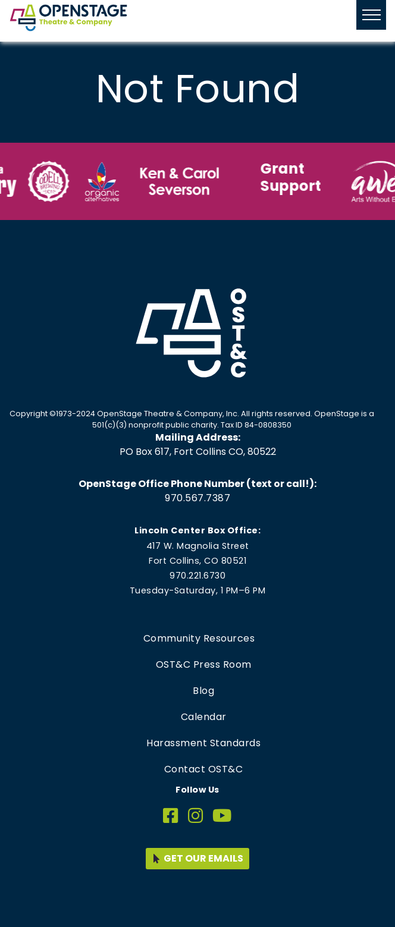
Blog (203, 690)
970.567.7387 (197, 498)
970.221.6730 (197, 576)
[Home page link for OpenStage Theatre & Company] (68, 18)
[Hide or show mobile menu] (371, 15)
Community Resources (199, 638)
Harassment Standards (203, 743)
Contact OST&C (203, 769)
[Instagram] (195, 816)
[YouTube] (222, 816)
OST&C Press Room (204, 664)
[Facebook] (170, 816)
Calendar (204, 717)
